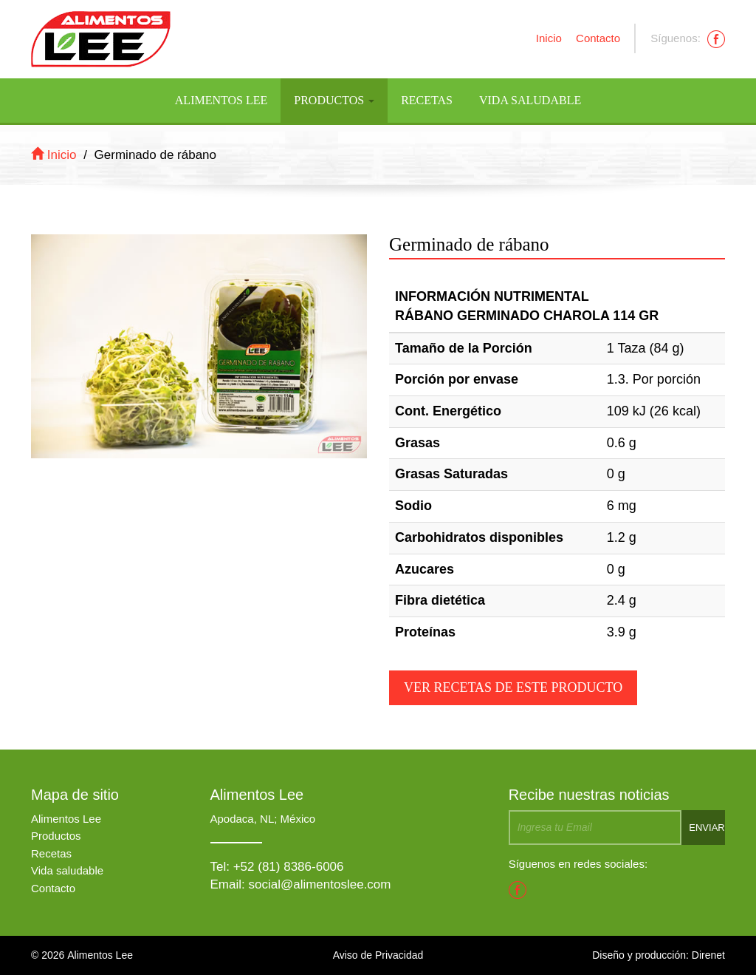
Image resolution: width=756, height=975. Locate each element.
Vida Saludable (530, 100)
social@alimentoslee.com (319, 884)
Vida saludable (67, 870)
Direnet (708, 955)
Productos (334, 100)
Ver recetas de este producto (513, 687)
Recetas (427, 100)
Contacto (598, 38)
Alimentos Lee (221, 100)
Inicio (549, 38)
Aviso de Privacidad (378, 955)
